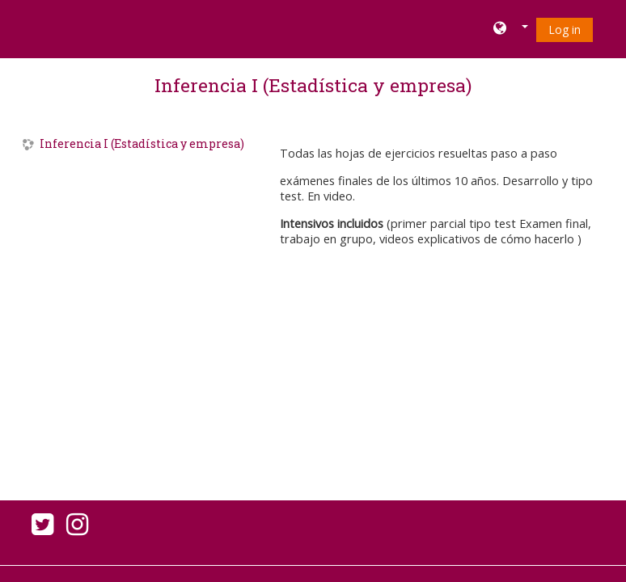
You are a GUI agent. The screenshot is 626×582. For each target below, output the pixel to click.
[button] (510, 29)
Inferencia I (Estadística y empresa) (313, 85)
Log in (564, 29)
